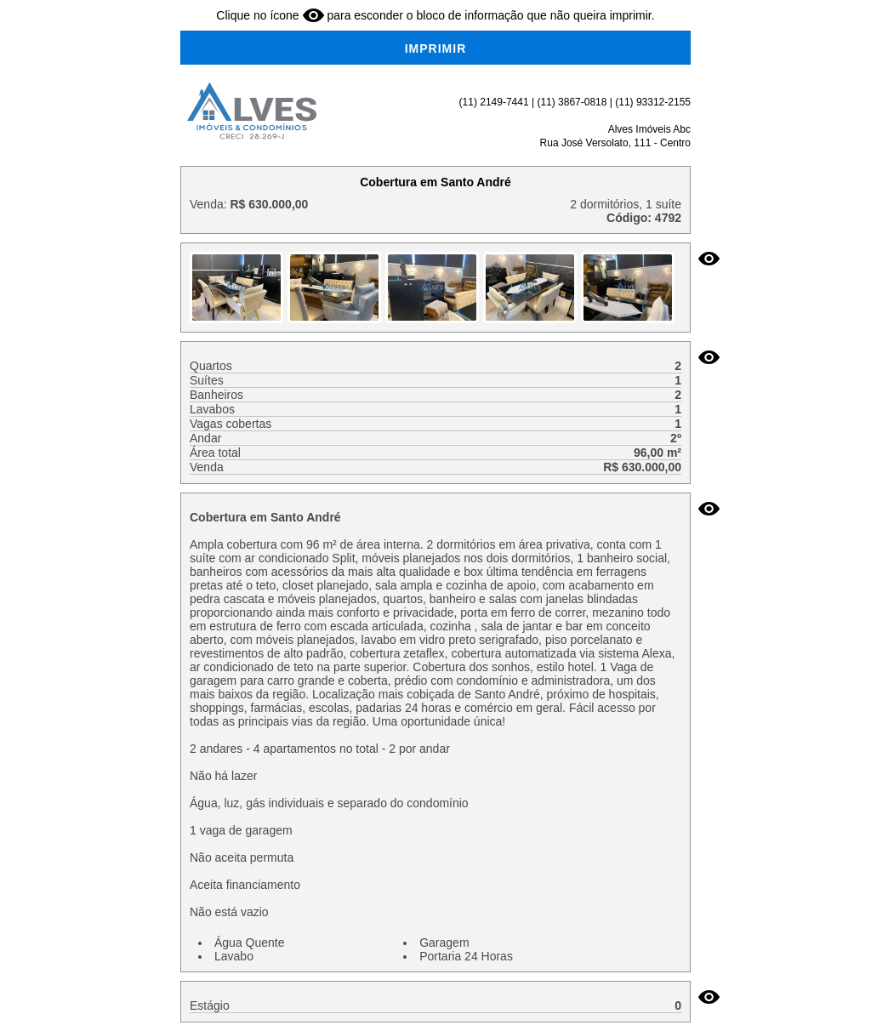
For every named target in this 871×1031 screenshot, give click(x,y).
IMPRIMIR (436, 48)
